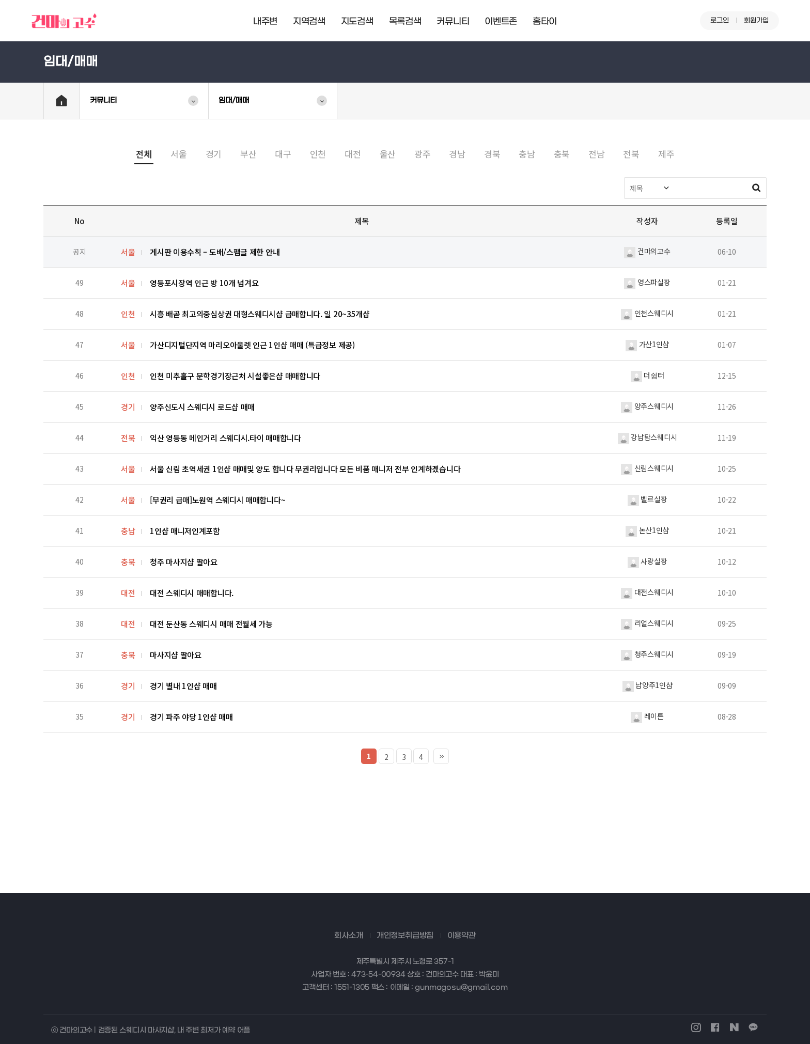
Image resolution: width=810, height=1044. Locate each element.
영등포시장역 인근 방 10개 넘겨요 (204, 282)
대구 (283, 153)
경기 (214, 153)
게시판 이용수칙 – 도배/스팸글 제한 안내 (214, 251)
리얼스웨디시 (647, 623)
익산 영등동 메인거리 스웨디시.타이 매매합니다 (225, 437)
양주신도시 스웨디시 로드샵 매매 (202, 406)
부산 (248, 153)
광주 (422, 153)
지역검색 (309, 22)
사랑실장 (647, 561)
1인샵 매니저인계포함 (185, 530)
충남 (527, 153)
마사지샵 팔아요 (175, 654)
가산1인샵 (647, 344)
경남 (457, 153)
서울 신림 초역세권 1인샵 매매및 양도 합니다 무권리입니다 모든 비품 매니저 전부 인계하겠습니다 (305, 468)
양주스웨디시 (647, 406)
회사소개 (348, 935)
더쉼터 (647, 375)
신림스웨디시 (647, 468)
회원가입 (756, 20)
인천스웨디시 (647, 313)
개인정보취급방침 (405, 935)
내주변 (265, 22)
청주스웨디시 (647, 654)
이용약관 (461, 935)
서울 (178, 153)
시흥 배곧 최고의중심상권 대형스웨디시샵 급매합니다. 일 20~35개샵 (260, 313)
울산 (388, 153)
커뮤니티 (453, 22)
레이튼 (647, 716)
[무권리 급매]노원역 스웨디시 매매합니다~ (217, 499)
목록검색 (405, 22)
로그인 (719, 20)
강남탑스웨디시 (647, 437)
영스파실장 (647, 282)
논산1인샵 (647, 530)
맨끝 (441, 756)
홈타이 (545, 22)
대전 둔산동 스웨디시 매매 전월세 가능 (211, 623)
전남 (596, 153)
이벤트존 (501, 22)
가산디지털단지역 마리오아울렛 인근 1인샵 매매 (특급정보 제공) (252, 344)
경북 (492, 153)
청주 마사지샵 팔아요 (183, 561)
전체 (144, 153)
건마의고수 (647, 251)
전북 (631, 153)
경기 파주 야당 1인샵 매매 (191, 716)
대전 (353, 153)
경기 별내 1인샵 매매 (183, 685)
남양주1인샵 (647, 685)
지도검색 (357, 22)
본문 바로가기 (0, 0)
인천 (318, 153)
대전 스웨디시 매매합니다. (191, 592)
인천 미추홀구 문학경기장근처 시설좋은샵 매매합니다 (235, 375)
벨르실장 (647, 499)
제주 (666, 153)
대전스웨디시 (647, 592)
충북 (562, 153)
